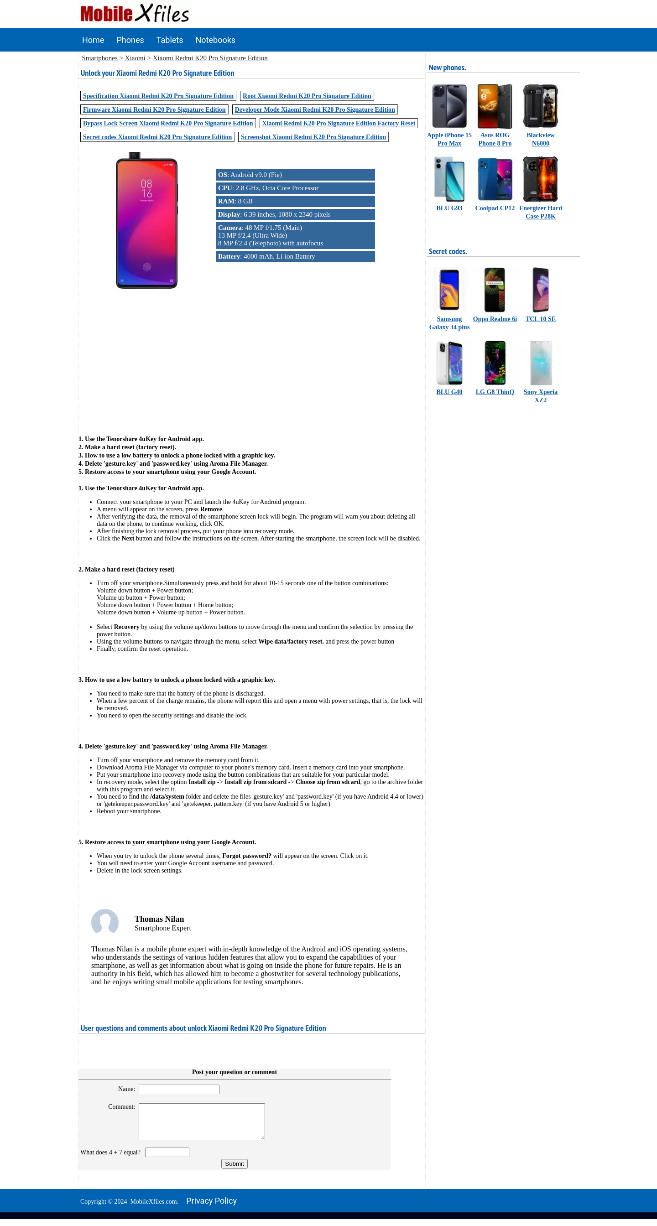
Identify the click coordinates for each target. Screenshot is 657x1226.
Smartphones (100, 58)
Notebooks (216, 40)
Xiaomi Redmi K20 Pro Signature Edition (210, 58)
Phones (130, 40)
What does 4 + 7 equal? (112, 1159)
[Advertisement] (251, 354)
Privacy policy (211, 1207)
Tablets (169, 40)
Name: (122, 1089)
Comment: (118, 1106)
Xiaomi (135, 58)
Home (93, 40)
